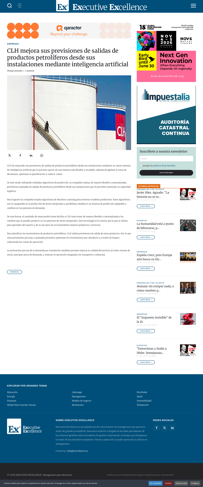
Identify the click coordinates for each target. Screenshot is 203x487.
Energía (14, 272)
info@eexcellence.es (77, 451)
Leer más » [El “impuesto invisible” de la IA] (146, 331)
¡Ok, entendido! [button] (155, 483)
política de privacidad (164, 165)
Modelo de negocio (81, 400)
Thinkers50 (143, 405)
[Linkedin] (172, 428)
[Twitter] (164, 428)
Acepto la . (158, 165)
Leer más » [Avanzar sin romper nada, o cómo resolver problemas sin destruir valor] (146, 300)
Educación (12, 392)
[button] (9, 5)
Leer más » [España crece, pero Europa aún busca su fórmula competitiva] (146, 268)
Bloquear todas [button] (181, 483)
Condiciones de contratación (159, 475)
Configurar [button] (195, 483)
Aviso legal (136, 475)
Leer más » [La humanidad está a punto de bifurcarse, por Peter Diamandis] (146, 237)
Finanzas (11, 400)
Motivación (78, 405)
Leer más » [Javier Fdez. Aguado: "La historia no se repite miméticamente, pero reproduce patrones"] (146, 206)
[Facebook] (157, 428)
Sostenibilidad (144, 400)
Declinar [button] (168, 483)
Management (79, 396)
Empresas (13, 44)
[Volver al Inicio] (101, 5)
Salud (139, 396)
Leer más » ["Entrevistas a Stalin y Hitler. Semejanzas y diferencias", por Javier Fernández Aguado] (146, 362)
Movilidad (142, 392)
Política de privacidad (118, 475)
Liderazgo (77, 392)
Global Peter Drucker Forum (21, 405)
